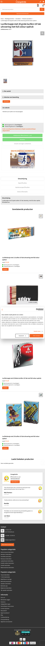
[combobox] (20, 9)
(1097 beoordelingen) (15, 478)
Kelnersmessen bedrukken (7, 552)
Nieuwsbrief (4, 610)
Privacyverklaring (5, 619)
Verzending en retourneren (7, 606)
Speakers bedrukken (6, 583)
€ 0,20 (5, 262)
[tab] (22, 178)
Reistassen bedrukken (6, 559)
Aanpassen (22, 335)
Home (2, 19)
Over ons (3, 597)
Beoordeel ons (15, 482)
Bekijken (5, 269)
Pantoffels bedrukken (6, 556)
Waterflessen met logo (6, 579)
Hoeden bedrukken (5, 565)
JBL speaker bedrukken (6, 590)
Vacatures (3, 602)
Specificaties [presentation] (22, 183)
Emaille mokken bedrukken (7, 563)
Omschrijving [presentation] (22, 179)
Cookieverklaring (5, 617)
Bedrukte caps (4, 586)
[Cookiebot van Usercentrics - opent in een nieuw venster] (37, 309)
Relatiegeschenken (9, 19)
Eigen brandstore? (5, 613)
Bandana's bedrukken (6, 554)
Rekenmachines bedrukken (7, 567)
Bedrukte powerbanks (6, 581)
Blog (2, 615)
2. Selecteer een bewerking (11, 97)
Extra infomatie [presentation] (22, 192)
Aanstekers (18, 19)
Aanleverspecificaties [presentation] (22, 187)
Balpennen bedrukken (6, 588)
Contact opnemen (5, 608)
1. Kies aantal (7, 91)
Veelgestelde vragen (5, 604)
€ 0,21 (5, 441)
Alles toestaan (36, 335)
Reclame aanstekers (27, 19)
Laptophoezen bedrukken (7, 561)
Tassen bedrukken (5, 575)
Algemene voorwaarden (6, 621)
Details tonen (37, 331)
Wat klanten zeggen (5, 599)
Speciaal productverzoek (22, 13)
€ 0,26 (5, 381)
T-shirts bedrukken (5, 577)
